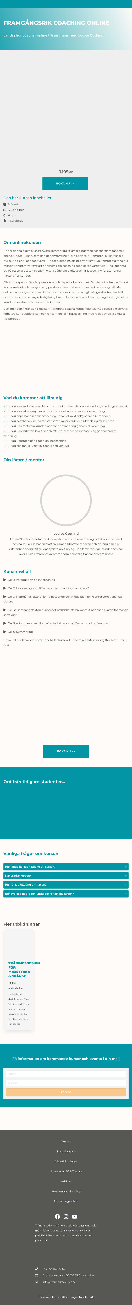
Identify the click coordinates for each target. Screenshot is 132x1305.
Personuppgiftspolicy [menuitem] (66, 1191)
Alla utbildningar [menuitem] (66, 1161)
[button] (66, 866)
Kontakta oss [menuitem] (66, 1151)
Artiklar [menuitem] (66, 1181)
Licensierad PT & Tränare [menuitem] (66, 1171)
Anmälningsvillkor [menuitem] (66, 1201)
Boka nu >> (65, 183)
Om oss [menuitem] (66, 1141)
